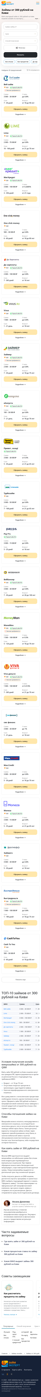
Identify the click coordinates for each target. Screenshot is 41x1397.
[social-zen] (11, 1374)
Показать (20, 55)
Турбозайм (7, 1049)
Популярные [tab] (8, 1326)
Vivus (5, 1031)
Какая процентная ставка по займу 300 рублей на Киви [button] (20, 1252)
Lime (5, 1013)
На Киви (33, 1338)
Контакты (28, 1370)
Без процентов (23, 62)
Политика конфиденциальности (16, 1388)
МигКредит (8, 1018)
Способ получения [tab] (24, 1326)
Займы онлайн (17, 1353)
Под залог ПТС (14, 1334)
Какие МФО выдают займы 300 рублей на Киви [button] (18, 1262)
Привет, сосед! (9, 1045)
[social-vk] (3, 1374)
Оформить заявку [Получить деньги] (20, 109)
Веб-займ (7, 1009)
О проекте (6, 1370)
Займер (6, 1036)
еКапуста (7, 1040)
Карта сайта (17, 1370)
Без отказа (9, 62)
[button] (20, 114)
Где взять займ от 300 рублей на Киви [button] (19, 1242)
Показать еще (21, 980)
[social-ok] (7, 1374)
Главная (4, 1353)
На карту (24, 1335)
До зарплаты (8, 1027)
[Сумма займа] (20, 27)
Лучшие (7, 1332)
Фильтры (20, 48)
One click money (9, 1022)
